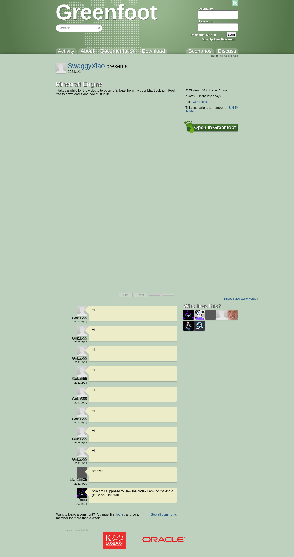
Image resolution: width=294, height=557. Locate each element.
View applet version (246, 298)
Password (205, 21)
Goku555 (79, 318)
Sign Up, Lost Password (218, 39)
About (69, 530)
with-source (200, 101)
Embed (228, 298)
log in (120, 514)
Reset (140, 294)
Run (125, 294)
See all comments (164, 514)
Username (206, 8)
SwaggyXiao (86, 66)
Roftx (82, 500)
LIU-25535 (78, 480)
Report (215, 55)
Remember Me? (201, 35)
